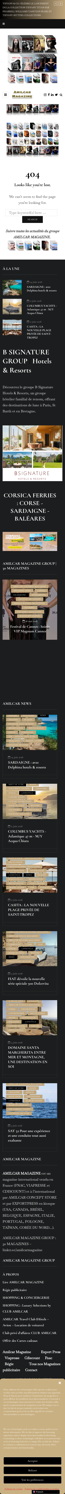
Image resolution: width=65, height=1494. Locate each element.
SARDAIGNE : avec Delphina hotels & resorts (42, 288)
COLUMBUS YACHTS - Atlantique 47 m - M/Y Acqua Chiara (42, 309)
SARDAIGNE (27, 732)
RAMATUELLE (16, 879)
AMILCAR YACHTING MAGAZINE (25, 1084)
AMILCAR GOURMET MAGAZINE (29, 586)
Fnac (48, 1358)
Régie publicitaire (15, 1290)
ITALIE (12, 793)
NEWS (43, 715)
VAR (32, 887)
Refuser (32, 1470)
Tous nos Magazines (44, 1364)
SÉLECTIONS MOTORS (20, 961)
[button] (60, 1383)
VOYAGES (45, 887)
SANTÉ (12, 732)
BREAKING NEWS (22, 591)
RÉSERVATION (16, 728)
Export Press (50, 1352)
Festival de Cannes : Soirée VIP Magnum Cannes (30, 629)
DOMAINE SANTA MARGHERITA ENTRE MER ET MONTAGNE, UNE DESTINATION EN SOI (27, 1057)
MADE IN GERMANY (19, 1105)
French (38, 1492)
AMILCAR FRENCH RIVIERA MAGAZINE (28, 932)
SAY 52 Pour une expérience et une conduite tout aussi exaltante (29, 1136)
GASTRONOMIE (16, 871)
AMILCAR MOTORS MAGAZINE (24, 940)
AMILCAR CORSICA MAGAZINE (24, 1005)
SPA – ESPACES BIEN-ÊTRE (22, 736)
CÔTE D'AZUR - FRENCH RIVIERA (25, 858)
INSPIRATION (37, 871)
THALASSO (14, 741)
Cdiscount (32, 1358)
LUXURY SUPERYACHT (20, 801)
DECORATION (28, 1009)
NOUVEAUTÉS (28, 957)
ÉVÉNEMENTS (39, 595)
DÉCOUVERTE (16, 862)
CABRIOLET (15, 944)
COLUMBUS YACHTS (19, 789)
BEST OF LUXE (16, 784)
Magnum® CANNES (30, 616)
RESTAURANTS (36, 728)
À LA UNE (34, 1001)
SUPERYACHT (32, 810)
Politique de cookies (14, 1488)
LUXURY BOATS (17, 797)
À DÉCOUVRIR (16, 1001)
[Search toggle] (61, 95)
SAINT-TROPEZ (37, 883)
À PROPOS (11, 1274)
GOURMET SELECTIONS (29, 612)
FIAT (40, 944)
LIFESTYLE (27, 793)
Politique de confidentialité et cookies (42, 1488)
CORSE (12, 1009)
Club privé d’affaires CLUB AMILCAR (30, 1333)
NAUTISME (28, 715)
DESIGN (30, 1092)
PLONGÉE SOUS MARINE (21, 724)
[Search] (31, 212)
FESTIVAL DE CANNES (29, 599)
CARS (29, 944)
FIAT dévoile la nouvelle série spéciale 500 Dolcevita (28, 981)
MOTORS (35, 805)
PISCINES (13, 720)
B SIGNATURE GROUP (26, 357)
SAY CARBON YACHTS (20, 1109)
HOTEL (12, 1017)
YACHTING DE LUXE (19, 814)
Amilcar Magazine (17, 1352)
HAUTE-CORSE (37, 1013)
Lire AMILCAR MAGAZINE (23, 1282)
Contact (31, 1370)
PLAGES (28, 720)
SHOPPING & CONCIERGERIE (26, 1298)
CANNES (41, 591)
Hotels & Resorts (27, 365)
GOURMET (29, 607)
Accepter (33, 1461)
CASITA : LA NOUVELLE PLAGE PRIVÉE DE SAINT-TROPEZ (39, 332)
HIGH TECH (14, 1096)
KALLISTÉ (14, 1022)
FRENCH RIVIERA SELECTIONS (29, 603)
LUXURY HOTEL (17, 1026)
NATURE (13, 715)
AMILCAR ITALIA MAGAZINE (23, 936)
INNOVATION (33, 1096)
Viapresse (12, 1358)
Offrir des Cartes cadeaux (20, 1341)
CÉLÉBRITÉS (19, 595)
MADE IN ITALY (17, 805)
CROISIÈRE (41, 789)
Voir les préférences (32, 1479)
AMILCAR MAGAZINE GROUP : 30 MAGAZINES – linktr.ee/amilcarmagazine (29, 1244)
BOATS (33, 784)
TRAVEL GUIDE (33, 741)
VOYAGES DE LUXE (18, 745)
